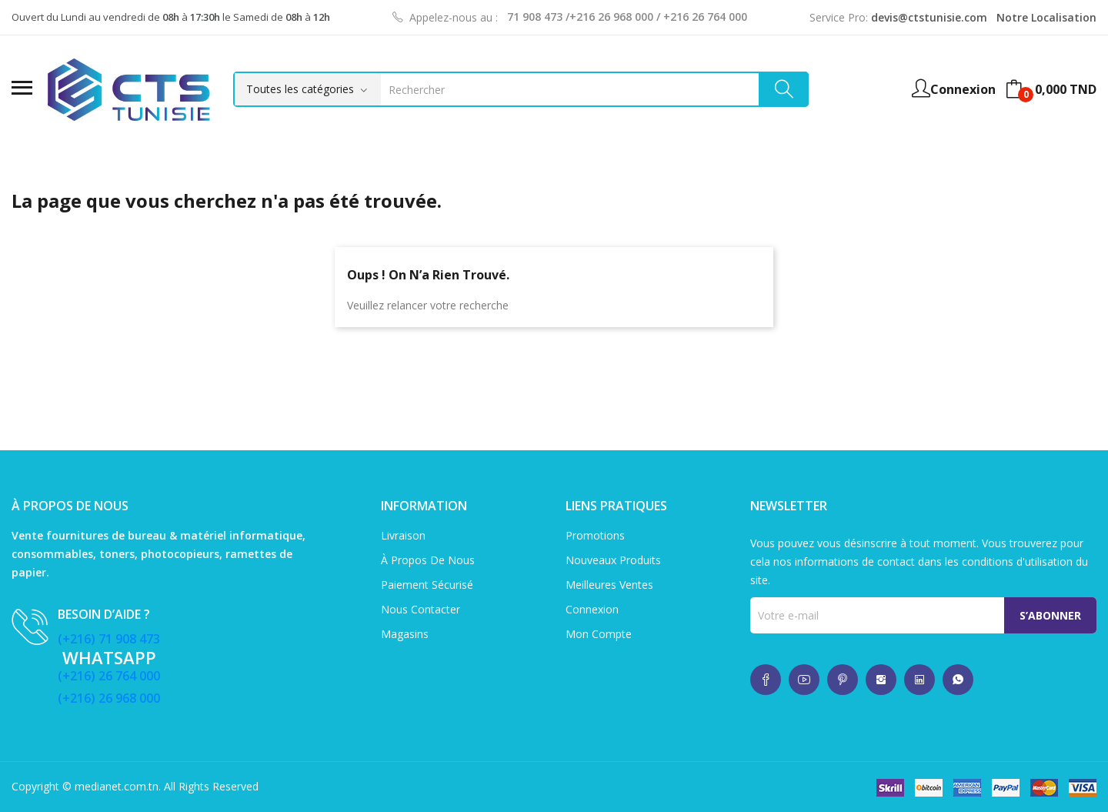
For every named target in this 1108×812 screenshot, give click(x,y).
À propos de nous (428, 560)
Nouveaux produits (613, 560)
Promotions (595, 535)
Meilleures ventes (609, 584)
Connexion (592, 609)
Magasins (405, 634)
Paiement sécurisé (427, 584)
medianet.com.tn (117, 786)
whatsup (765, 679)
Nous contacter (420, 609)
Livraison (403, 535)
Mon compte (599, 634)
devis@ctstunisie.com (929, 17)
